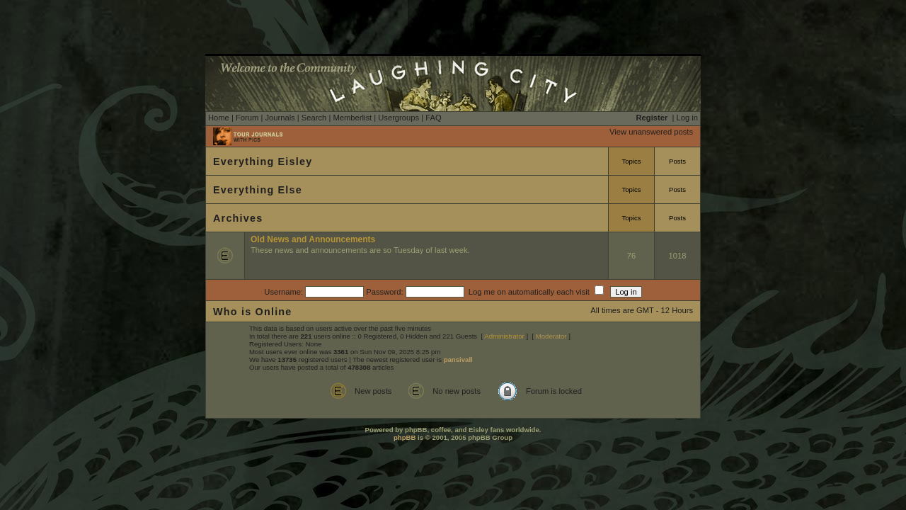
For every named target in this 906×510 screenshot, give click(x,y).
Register (652, 117)
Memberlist (352, 117)
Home (218, 117)
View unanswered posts (651, 132)
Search (314, 117)
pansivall (458, 359)
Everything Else (257, 190)
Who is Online (252, 311)
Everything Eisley (262, 161)
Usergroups (398, 117)
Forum (247, 117)
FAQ (433, 117)
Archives (238, 218)
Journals (279, 117)
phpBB (404, 437)
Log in (687, 117)
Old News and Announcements (313, 239)
